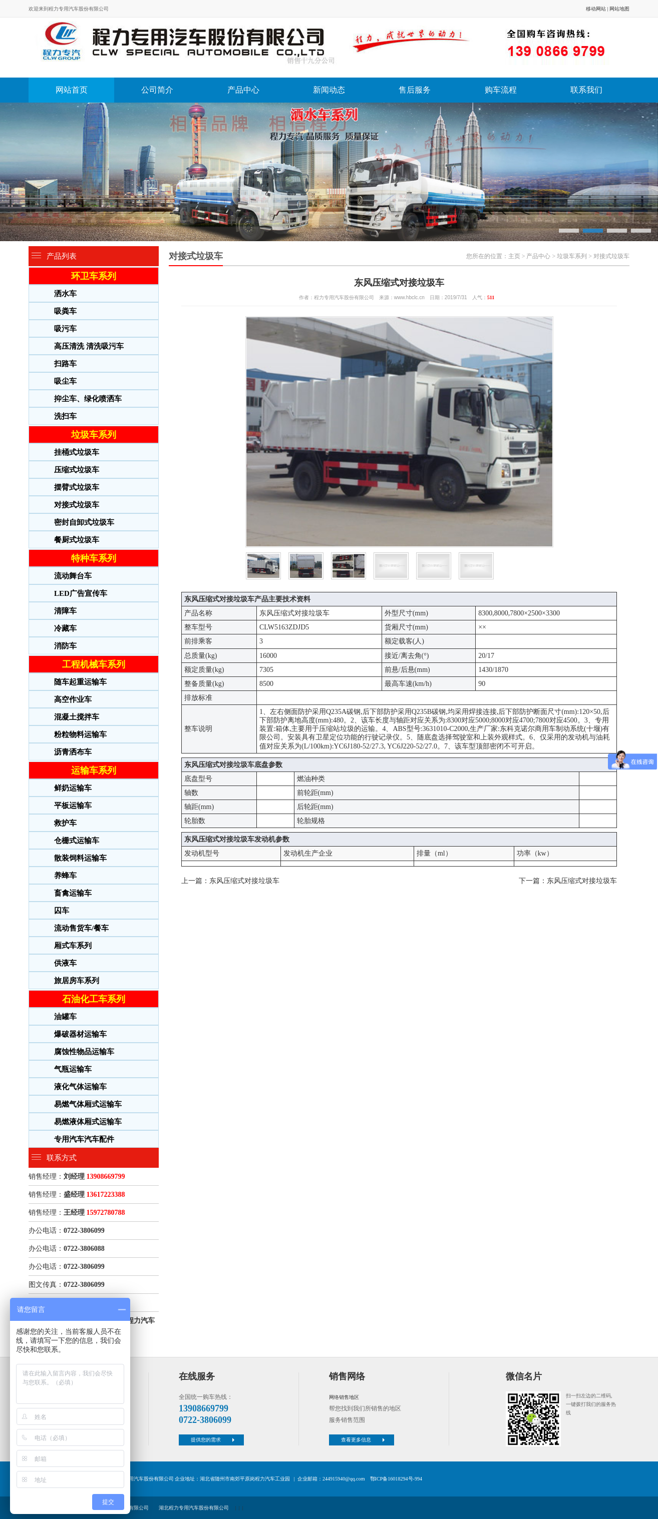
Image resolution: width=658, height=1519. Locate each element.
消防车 (65, 646)
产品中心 (243, 90)
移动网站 (596, 9)
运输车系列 (93, 771)
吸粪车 (65, 311)
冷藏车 (65, 628)
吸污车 (65, 329)
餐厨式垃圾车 (76, 540)
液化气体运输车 (80, 1087)
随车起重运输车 (80, 682)
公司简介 (157, 90)
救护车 (65, 823)
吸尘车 (65, 381)
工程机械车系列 (93, 664)
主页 (514, 256)
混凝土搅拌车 (76, 717)
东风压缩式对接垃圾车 (244, 881)
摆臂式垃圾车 (76, 487)
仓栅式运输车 (76, 841)
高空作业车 (73, 699)
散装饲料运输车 (80, 858)
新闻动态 (329, 90)
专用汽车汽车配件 (84, 1139)
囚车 (61, 911)
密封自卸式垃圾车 (84, 522)
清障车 (65, 611)
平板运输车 (73, 806)
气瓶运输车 (73, 1069)
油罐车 (65, 1017)
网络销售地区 (344, 1397)
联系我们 (586, 90)
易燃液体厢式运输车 (88, 1122)
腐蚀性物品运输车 (84, 1052)
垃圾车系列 (93, 435)
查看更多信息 (364, 1439)
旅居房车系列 (76, 981)
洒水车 (65, 294)
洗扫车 (65, 416)
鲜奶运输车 (73, 788)
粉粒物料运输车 (80, 734)
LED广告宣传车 (80, 593)
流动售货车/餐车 (81, 928)
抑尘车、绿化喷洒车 (88, 399)
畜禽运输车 (73, 893)
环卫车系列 (93, 276)
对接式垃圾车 (76, 505)
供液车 (65, 963)
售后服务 (415, 90)
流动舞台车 (73, 576)
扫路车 (65, 364)
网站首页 (72, 90)
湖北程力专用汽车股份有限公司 (194, 1507)
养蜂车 (65, 876)
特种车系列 (93, 558)
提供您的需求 (214, 1439)
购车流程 (501, 90)
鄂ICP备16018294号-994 (396, 1478)
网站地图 (619, 9)
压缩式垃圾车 (76, 470)
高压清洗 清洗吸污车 (89, 346)
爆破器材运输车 (80, 1034)
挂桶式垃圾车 (76, 452)
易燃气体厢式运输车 (88, 1104)
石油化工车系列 (93, 999)
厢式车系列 (73, 946)
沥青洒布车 (73, 752)
